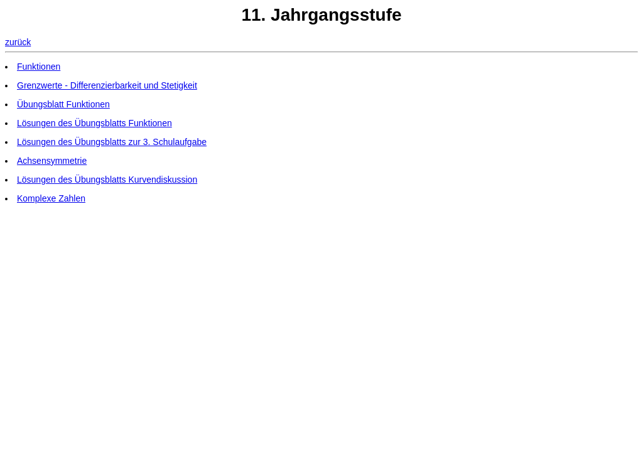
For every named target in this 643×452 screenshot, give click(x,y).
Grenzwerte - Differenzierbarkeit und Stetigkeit (107, 85)
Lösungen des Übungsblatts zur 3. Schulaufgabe (112, 142)
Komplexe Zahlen (51, 198)
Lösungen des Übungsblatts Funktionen (94, 123)
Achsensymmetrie (52, 161)
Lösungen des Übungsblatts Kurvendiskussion (107, 180)
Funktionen (38, 67)
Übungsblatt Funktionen (63, 104)
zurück (18, 42)
